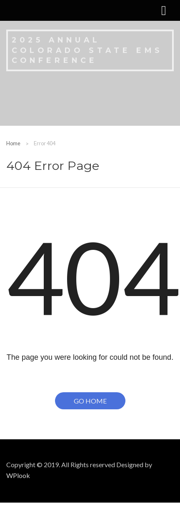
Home (13, 143)
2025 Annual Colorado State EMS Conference (87, 49)
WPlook (18, 475)
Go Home (90, 401)
